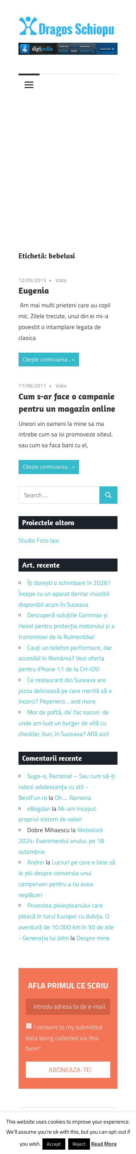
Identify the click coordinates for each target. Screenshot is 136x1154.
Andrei (35, 862)
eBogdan (38, 808)
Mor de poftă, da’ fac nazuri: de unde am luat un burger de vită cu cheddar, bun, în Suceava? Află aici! (63, 723)
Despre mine (93, 938)
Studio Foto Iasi (38, 540)
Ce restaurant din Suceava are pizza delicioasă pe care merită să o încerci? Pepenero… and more (65, 690)
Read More (104, 1144)
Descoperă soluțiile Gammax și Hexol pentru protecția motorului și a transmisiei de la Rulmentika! (66, 626)
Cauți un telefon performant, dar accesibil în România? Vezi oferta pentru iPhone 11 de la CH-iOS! (65, 658)
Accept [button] (54, 1143)
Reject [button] (79, 1143)
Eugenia (33, 290)
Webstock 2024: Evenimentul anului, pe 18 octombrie (61, 840)
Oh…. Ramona (73, 797)
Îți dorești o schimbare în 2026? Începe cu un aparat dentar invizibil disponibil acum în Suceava (64, 593)
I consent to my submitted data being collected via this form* (64, 1038)
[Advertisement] (68, 167)
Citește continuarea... (47, 359)
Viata (60, 280)
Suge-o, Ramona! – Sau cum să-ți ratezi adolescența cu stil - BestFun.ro (66, 786)
